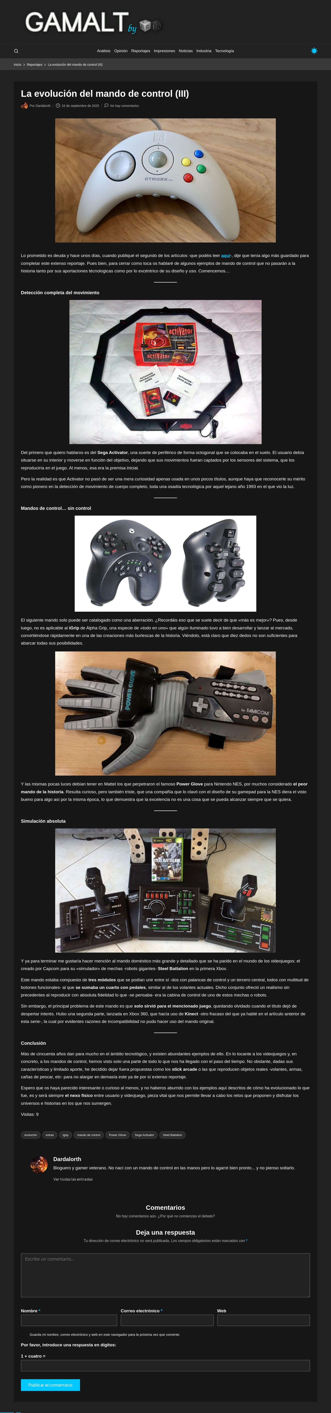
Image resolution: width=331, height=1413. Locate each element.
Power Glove (117, 1135)
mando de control (88, 1135)
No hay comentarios (121, 105)
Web (221, 1310)
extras (50, 1135)
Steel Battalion (172, 1135)
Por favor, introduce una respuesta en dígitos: (68, 1344)
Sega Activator (144, 1135)
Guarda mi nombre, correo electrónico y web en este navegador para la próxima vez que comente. (105, 1334)
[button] (73, 1179)
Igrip (65, 1135)
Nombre (30, 1310)
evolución (30, 1135)
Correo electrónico (142, 1310)
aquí (225, 255)
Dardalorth (67, 1159)
